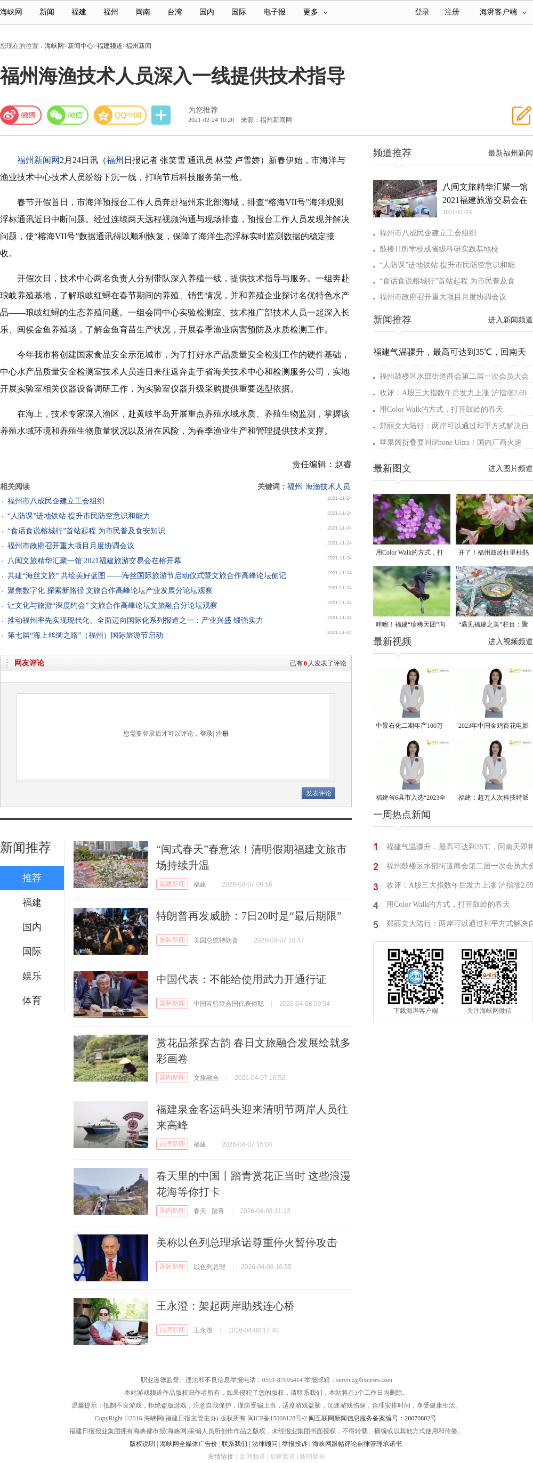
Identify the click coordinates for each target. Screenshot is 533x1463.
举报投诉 (295, 1444)
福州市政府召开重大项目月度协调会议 (70, 546)
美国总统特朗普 (215, 940)
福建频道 (110, 46)
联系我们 (234, 1444)
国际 (238, 12)
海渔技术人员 (327, 487)
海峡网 (11, 12)
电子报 (274, 12)
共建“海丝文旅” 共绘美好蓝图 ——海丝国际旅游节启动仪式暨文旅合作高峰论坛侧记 (146, 576)
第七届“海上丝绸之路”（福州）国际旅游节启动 (85, 635)
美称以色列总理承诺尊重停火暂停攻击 (246, 1242)
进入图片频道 (510, 469)
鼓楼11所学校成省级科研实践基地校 (438, 249)
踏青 (218, 1211)
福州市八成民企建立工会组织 (55, 501)
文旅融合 (206, 1078)
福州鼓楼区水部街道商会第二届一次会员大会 (454, 376)
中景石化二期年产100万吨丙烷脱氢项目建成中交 (411, 726)
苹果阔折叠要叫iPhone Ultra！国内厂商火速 (450, 442)
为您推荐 (203, 110)
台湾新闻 (172, 1144)
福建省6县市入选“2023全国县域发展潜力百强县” (411, 798)
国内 (206, 12)
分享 (162, 115)
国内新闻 (172, 1077)
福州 (110, 12)
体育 (32, 1000)
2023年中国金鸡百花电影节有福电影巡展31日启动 (493, 726)
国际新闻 (172, 940)
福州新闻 (138, 46)
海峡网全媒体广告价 (188, 1444)
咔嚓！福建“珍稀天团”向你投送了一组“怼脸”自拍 (411, 625)
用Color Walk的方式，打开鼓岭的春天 (441, 409)
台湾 (174, 12)
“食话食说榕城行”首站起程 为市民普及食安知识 (86, 531)
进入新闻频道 (510, 320)
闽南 (142, 12)
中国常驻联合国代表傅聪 (228, 1003)
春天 (199, 1211)
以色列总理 (209, 1267)
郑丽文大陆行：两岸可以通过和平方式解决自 (454, 426)
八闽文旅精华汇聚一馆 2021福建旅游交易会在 (485, 193)
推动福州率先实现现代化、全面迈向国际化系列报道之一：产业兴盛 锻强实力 (135, 620)
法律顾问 (265, 1444)
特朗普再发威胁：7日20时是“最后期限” (249, 916)
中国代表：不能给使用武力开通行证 (241, 979)
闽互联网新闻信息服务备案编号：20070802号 (373, 1418)
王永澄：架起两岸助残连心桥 (225, 1306)
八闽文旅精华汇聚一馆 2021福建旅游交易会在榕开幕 (94, 561)
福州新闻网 (38, 160)
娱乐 (32, 976)
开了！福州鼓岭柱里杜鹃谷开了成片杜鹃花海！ (493, 553)
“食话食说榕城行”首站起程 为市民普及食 (447, 281)
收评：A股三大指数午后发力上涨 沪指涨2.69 (453, 393)
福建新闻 (172, 884)
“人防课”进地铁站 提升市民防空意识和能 (447, 265)
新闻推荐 (25, 848)
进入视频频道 (510, 642)
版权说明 (142, 1444)
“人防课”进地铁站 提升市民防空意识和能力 (78, 516)
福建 (78, 12)
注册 (452, 12)
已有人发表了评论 (318, 663)
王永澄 (203, 1330)
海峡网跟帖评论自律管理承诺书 (357, 1444)
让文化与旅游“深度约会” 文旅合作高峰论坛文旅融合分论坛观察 (112, 605)
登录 (206, 733)
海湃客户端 (503, 12)
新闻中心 (80, 46)
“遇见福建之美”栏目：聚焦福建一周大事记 (493, 625)
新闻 (46, 12)
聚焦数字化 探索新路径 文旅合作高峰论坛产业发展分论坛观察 (110, 591)
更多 (315, 12)
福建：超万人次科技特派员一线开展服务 (493, 798)
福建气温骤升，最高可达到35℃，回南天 (449, 351)
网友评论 (29, 663)
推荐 (32, 878)
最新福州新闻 (510, 153)
